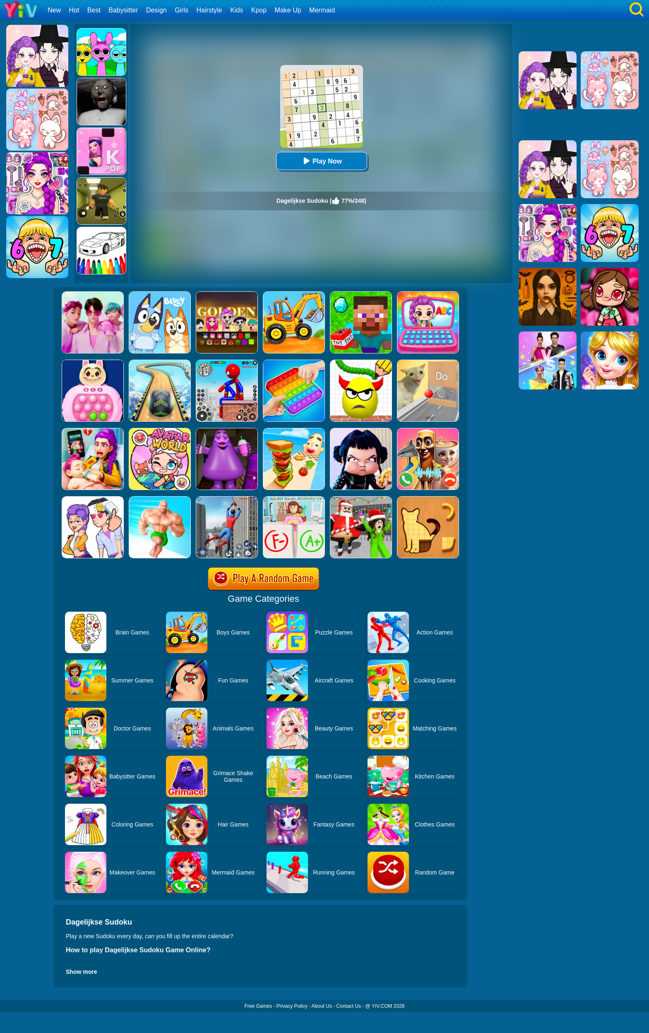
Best (94, 10)
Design (156, 10)
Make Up (288, 10)
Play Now (321, 161)
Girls (181, 10)
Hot (74, 10)
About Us (322, 1006)
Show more (81, 971)
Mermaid (322, 10)
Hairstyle (209, 10)
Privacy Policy (292, 1006)
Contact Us (349, 1006)
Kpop (259, 10)
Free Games (258, 1006)
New (54, 10)
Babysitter (123, 10)
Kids (236, 10)
